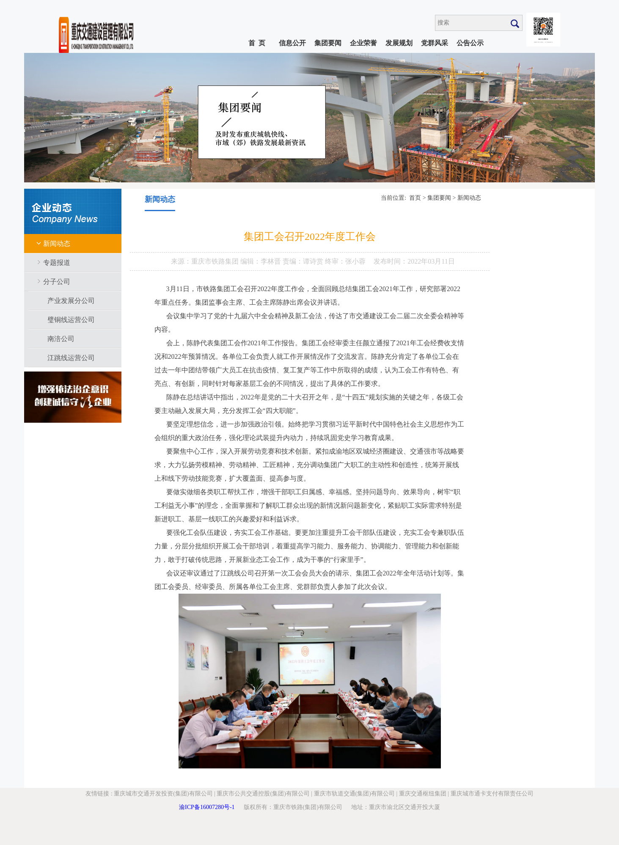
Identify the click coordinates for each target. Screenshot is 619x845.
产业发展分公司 (71, 300)
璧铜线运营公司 (71, 319)
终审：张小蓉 (345, 261)
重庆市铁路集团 (215, 261)
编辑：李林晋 (261, 261)
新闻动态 (56, 243)
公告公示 (470, 43)
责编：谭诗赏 (304, 261)
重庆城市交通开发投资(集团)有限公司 (163, 793)
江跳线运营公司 (71, 357)
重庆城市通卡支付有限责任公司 (492, 793)
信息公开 (292, 43)
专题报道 (56, 262)
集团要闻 (327, 43)
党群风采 (434, 43)
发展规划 (399, 43)
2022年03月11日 (430, 261)
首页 (415, 198)
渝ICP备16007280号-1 (206, 807)
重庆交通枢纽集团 (422, 793)
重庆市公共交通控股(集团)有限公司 (263, 793)
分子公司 (56, 281)
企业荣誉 (363, 43)
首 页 (256, 43)
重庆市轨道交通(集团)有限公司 (354, 793)
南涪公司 (60, 338)
